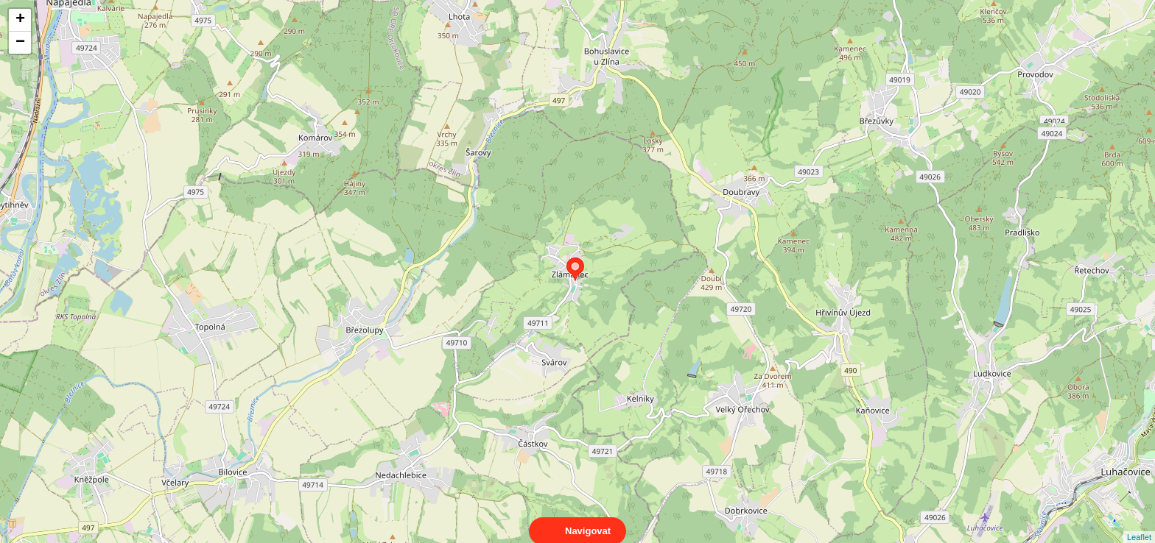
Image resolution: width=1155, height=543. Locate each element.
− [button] (20, 43)
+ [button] (20, 20)
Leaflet (1139, 523)
